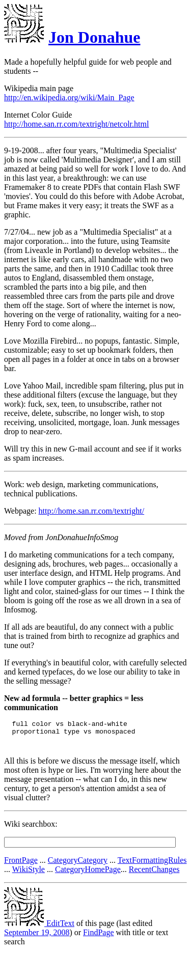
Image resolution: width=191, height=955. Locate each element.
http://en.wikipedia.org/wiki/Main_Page (69, 97)
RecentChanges (154, 873)
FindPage (98, 937)
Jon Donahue (94, 37)
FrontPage (21, 864)
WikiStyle (28, 873)
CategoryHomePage (88, 873)
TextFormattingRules (152, 864)
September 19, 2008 (36, 937)
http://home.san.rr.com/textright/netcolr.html (76, 124)
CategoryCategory (77, 864)
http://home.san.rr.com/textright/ (92, 511)
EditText (39, 927)
